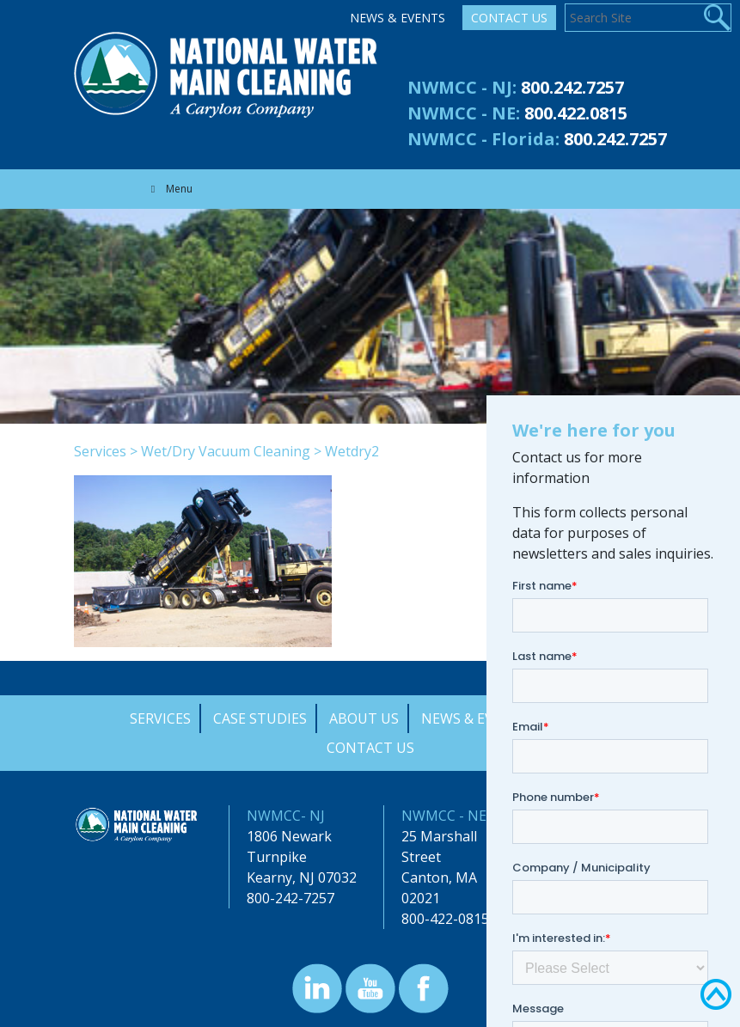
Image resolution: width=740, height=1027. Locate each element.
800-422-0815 (445, 918)
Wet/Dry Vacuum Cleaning (225, 451)
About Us (364, 718)
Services (100, 451)
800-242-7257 (290, 898)
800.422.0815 (575, 113)
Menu (169, 188)
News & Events (397, 17)
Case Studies (260, 718)
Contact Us (509, 17)
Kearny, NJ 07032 (302, 877)
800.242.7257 (572, 87)
